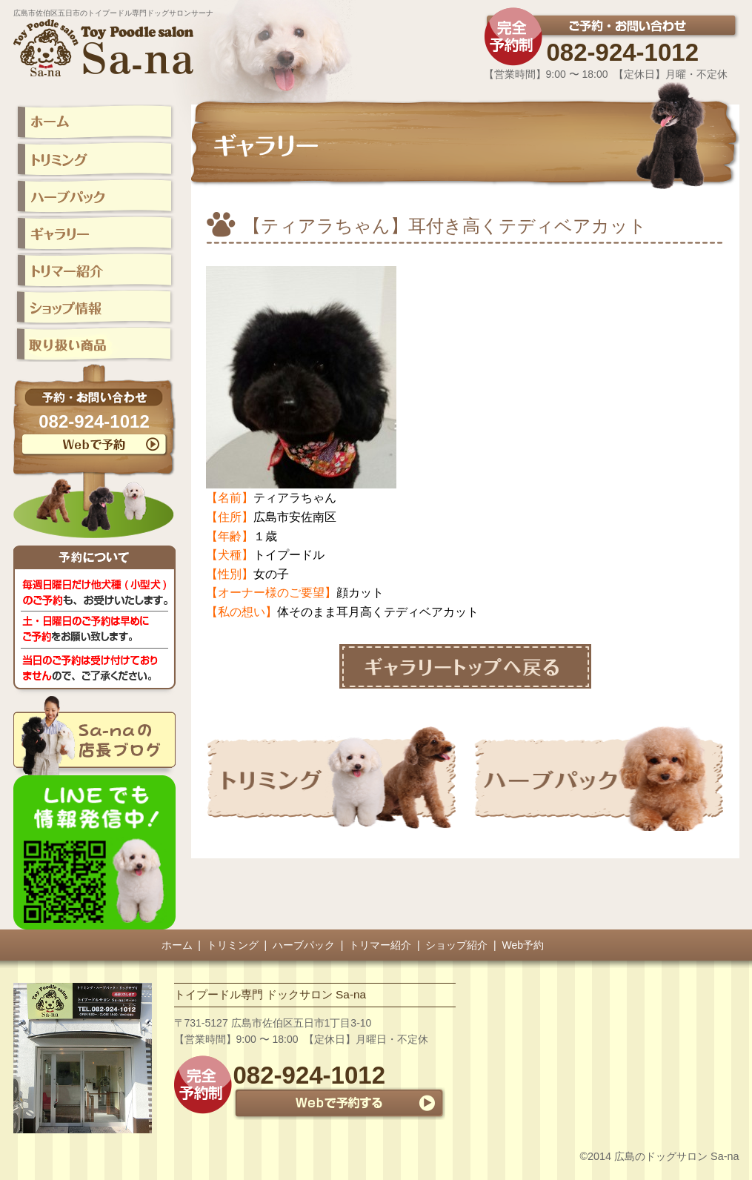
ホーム (177, 945)
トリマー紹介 (380, 945)
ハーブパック (304, 945)
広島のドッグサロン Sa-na (676, 1156)
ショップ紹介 (456, 945)
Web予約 (523, 945)
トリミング (233, 945)
